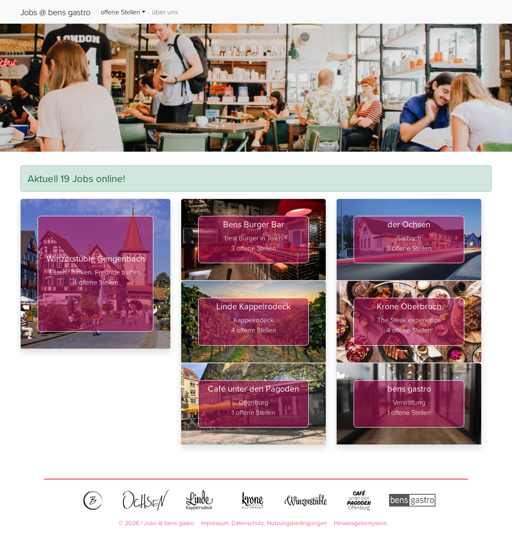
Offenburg (253, 402)
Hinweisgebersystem (360, 523)
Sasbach (409, 238)
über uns (165, 11)
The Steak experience (409, 319)
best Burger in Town (254, 238)
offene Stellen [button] (120, 11)
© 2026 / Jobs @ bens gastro (156, 523)
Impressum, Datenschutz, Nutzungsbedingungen (264, 523)
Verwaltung (409, 402)
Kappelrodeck (254, 319)
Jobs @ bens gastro (55, 12)
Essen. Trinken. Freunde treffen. (95, 272)
